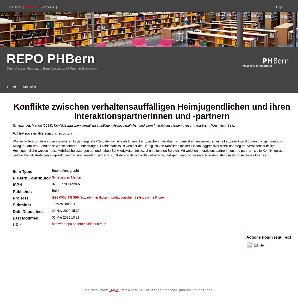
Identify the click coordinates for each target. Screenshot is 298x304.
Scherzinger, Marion (66, 177)
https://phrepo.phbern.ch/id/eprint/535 (79, 224)
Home (11, 87)
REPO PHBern (51, 58)
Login (279, 7)
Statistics (29, 87)
